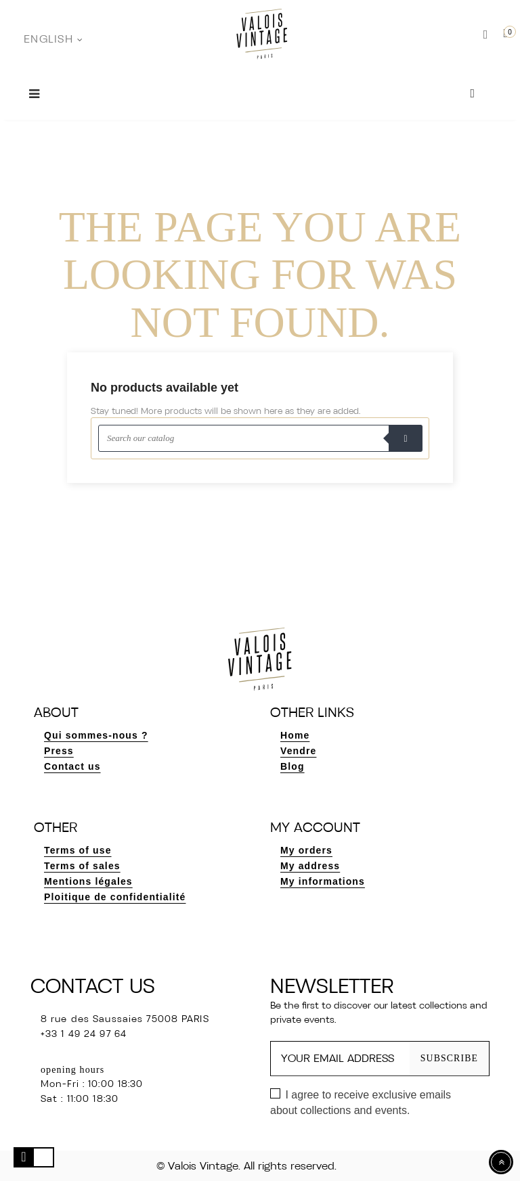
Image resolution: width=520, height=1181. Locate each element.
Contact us (72, 766)
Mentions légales (88, 881)
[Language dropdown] (53, 39)
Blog (292, 766)
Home (294, 735)
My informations (322, 881)
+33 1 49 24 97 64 (84, 1034)
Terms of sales (82, 865)
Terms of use (78, 850)
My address (310, 865)
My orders (306, 850)
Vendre (298, 750)
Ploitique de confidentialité (115, 896)
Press (59, 750)
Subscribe (449, 1058)
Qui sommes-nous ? (96, 735)
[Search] (260, 438)
